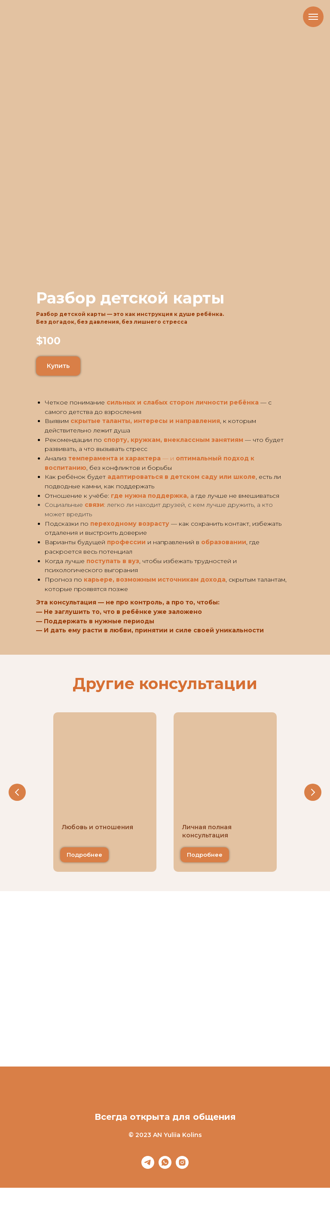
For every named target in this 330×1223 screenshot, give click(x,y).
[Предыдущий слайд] (17, 792)
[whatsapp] (165, 1166)
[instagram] (182, 1166)
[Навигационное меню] (313, 17)
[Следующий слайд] (312, 792)
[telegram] (147, 1166)
